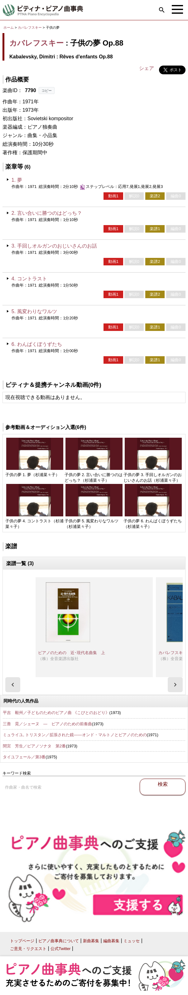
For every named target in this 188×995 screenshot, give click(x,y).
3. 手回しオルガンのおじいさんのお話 (54, 246)
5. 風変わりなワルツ (34, 311)
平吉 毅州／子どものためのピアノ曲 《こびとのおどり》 (56, 712)
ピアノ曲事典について (58, 940)
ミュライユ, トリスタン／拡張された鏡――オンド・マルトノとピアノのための (75, 734)
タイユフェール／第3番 (24, 757)
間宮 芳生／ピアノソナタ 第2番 (34, 746)
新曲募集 (91, 940)
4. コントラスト (29, 278)
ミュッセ (131, 940)
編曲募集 (111, 940)
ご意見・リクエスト (28, 948)
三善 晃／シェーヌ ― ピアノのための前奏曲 (47, 724)
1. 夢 (17, 180)
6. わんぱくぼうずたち (37, 344)
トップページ (22, 940)
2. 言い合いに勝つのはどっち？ (47, 213)
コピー (46, 90)
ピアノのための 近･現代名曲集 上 (71, 652)
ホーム (8, 27)
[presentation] (12, 684)
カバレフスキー (30, 27)
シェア (146, 68)
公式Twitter (60, 948)
